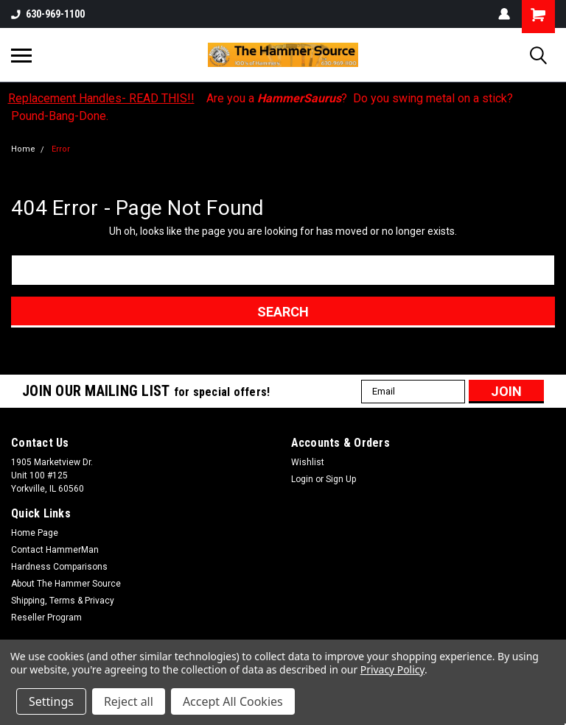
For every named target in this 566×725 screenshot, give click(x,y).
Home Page (34, 533)
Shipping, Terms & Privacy (62, 600)
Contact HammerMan (55, 550)
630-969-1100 (48, 14)
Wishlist (307, 462)
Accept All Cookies (233, 701)
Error (61, 149)
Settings (51, 701)
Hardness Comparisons (59, 567)
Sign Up (341, 479)
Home (23, 149)
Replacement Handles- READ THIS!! (101, 98)
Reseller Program (46, 617)
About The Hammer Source (66, 584)
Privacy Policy (392, 669)
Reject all (128, 701)
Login (302, 479)
